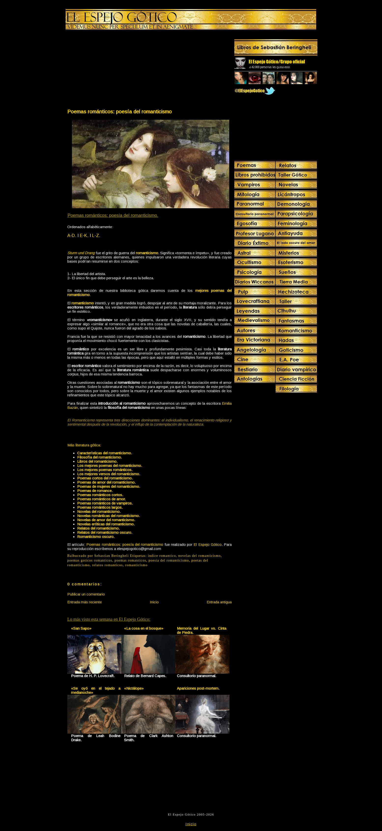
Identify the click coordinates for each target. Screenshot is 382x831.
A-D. (71, 235)
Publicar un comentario (86, 594)
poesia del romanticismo (169, 560)
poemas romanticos (130, 560)
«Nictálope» (134, 688)
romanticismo (82, 303)
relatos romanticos (107, 565)
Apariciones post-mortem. (198, 688)
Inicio (154, 602)
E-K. (84, 235)
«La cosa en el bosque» (143, 628)
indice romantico (162, 556)
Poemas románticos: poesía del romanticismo (119, 111)
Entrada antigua (219, 602)
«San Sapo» (81, 628)
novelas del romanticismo (199, 556)
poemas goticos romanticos (89, 560)
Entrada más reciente (84, 602)
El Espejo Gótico (207, 544)
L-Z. (96, 235)
